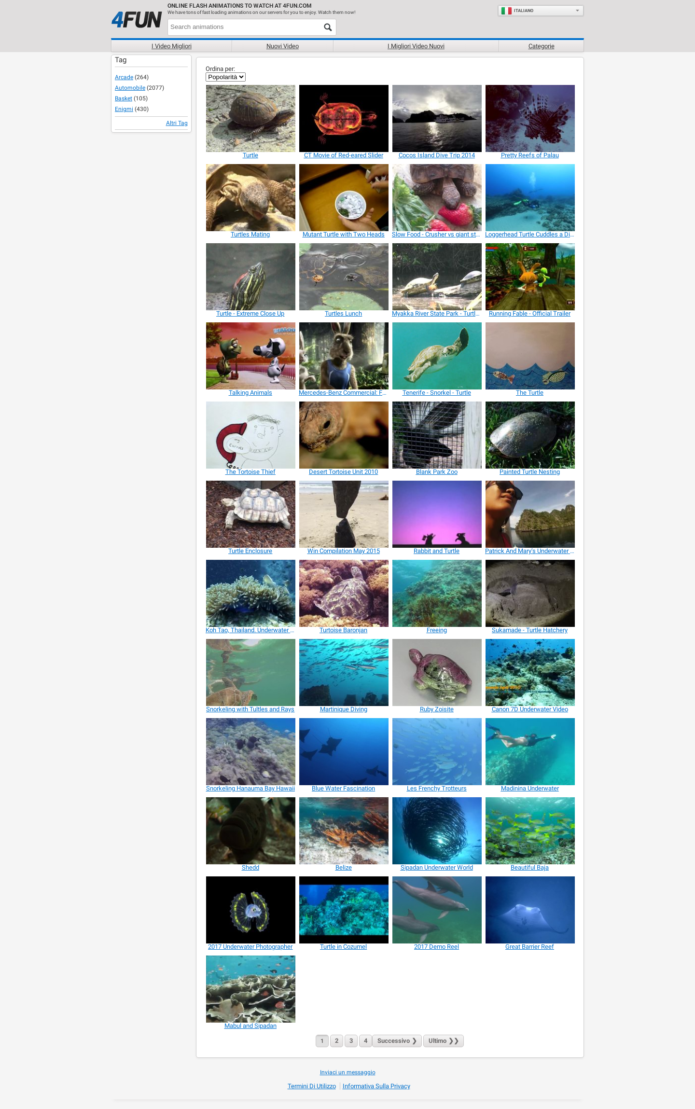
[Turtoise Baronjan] (343, 593)
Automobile (130, 87)
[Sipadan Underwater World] (436, 830)
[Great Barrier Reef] (529, 909)
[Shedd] (250, 830)
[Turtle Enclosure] (250, 514)
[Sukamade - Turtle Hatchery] (529, 593)
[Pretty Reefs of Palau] (529, 118)
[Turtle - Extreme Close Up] (250, 276)
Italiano (517, 10)
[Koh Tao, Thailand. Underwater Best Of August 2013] (250, 593)
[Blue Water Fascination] (343, 751)
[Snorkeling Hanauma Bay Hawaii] (250, 751)
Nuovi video (282, 46)
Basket (123, 98)
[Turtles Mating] (250, 197)
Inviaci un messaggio (347, 1072)
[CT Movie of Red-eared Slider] (343, 118)
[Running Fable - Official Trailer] (529, 276)
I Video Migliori (172, 46)
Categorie (541, 46)
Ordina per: (220, 68)
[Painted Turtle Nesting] (529, 435)
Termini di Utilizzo (312, 1086)
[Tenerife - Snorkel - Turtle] (436, 355)
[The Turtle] (529, 355)
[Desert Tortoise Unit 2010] (343, 435)
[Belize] (343, 830)
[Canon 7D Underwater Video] (529, 672)
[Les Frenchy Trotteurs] (436, 751)
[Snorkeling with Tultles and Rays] (250, 672)
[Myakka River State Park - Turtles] (436, 276)
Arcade (124, 77)
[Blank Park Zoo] (436, 435)
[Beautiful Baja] (529, 830)
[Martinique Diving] (343, 672)
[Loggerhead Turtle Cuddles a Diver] (529, 197)
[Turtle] (250, 118)
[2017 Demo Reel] (436, 909)
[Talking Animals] (250, 355)
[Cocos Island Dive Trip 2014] (436, 118)
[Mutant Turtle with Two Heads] (343, 197)
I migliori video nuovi (416, 46)
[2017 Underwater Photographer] (250, 909)
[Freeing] (436, 593)
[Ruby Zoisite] (436, 672)
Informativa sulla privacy (376, 1086)
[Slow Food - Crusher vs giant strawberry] (436, 197)
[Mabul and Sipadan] (250, 989)
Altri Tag (177, 123)
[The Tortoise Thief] (250, 435)
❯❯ (443, 1040)
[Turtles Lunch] (343, 276)
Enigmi (124, 109)
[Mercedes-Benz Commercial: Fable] (343, 355)
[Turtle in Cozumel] (343, 909)
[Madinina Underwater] (529, 751)
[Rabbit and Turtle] (436, 514)
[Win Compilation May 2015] (343, 514)
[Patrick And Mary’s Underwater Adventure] (529, 514)
